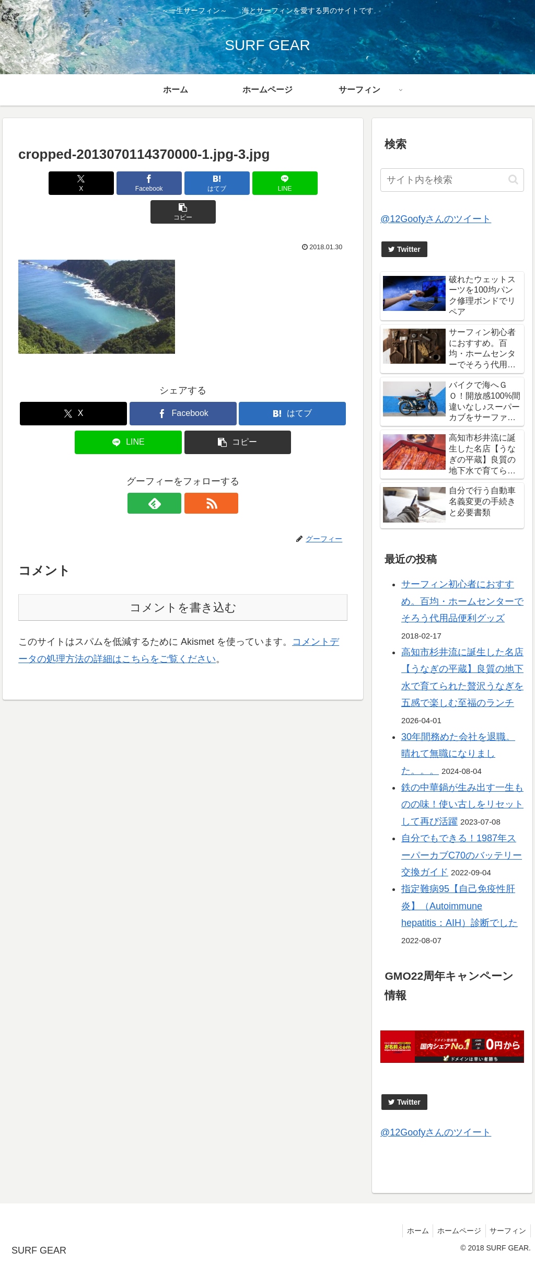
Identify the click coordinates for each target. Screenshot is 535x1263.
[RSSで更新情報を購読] (194, 474)
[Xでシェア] (72, 183)
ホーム (412, 1230)
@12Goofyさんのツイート (435, 219)
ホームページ (456, 1230)
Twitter (404, 249)
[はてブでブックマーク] (183, 183)
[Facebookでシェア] (127, 183)
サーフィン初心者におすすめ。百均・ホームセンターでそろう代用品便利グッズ (462, 601)
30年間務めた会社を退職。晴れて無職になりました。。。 (458, 754)
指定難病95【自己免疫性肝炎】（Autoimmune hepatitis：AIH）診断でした (459, 906)
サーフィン (507, 1230)
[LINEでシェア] (238, 183)
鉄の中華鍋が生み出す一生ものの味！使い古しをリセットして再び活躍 (462, 804)
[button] (293, 183)
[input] (452, 180)
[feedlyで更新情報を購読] (170, 474)
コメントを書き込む (183, 578)
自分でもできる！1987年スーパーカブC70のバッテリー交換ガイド (461, 855)
